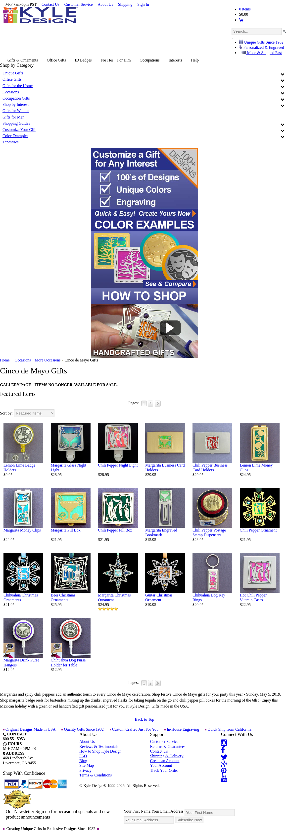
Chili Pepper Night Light (118, 465)
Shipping (125, 4)
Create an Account (164, 761)
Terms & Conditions (95, 775)
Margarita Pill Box (66, 530)
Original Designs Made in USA (29, 729)
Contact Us (50, 4)
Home (5, 360)
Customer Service (78, 4)
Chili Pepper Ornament (258, 530)
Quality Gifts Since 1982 (82, 729)
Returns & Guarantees (167, 746)
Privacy (85, 770)
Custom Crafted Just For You (133, 729)
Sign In (143, 4)
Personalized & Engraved (263, 47)
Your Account (161, 765)
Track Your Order (164, 770)
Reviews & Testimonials (98, 746)
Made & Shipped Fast (264, 53)
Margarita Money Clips (22, 530)
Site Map (86, 765)
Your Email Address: (168, 811)
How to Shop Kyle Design (100, 751)
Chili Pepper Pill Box (115, 530)
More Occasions (48, 360)
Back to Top (144, 719)
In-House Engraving (181, 729)
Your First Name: (137, 811)
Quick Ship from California (227, 729)
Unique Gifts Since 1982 (263, 42)
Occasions (23, 360)
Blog (83, 761)
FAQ (83, 756)
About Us (105, 4)
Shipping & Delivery (166, 756)
